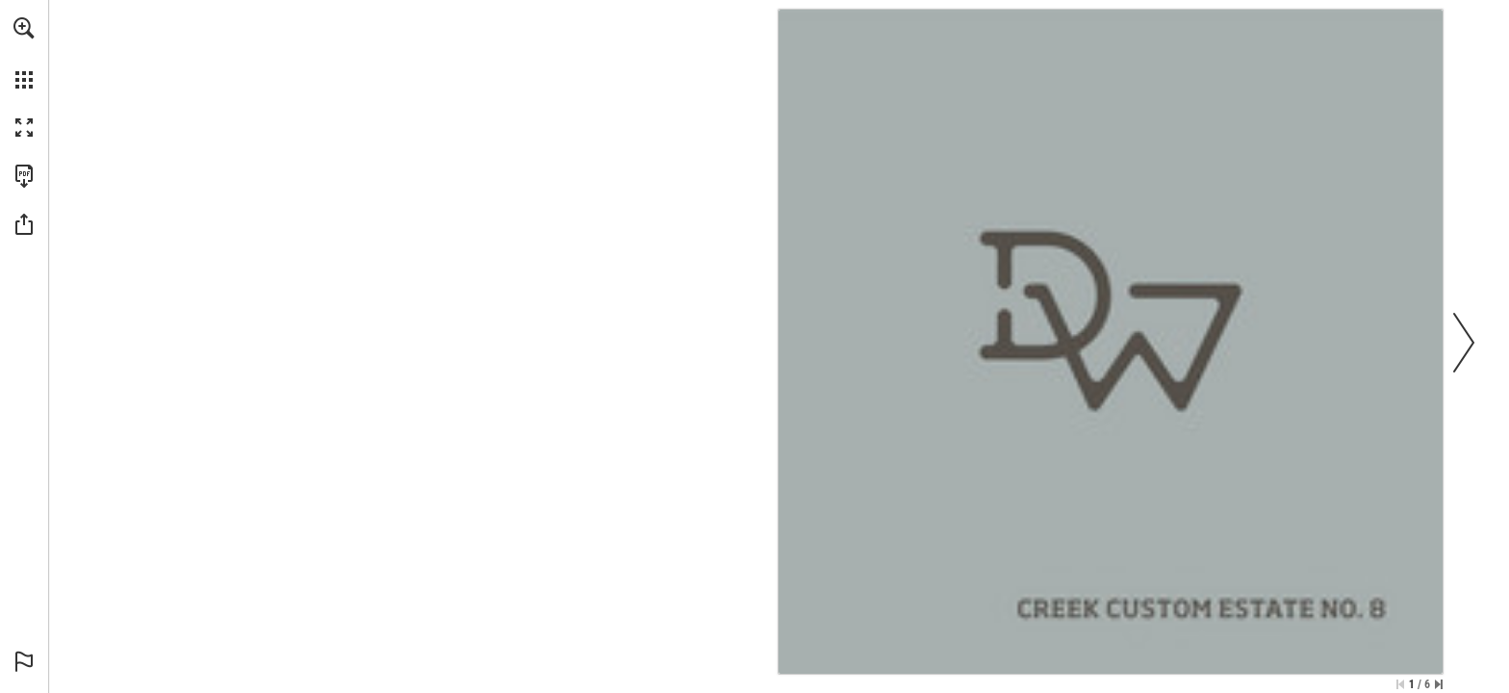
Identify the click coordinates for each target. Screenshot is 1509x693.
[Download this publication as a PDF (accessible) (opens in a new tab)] (24, 176)
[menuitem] (24, 53)
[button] (24, 28)
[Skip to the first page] (1400, 684)
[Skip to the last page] (1439, 684)
